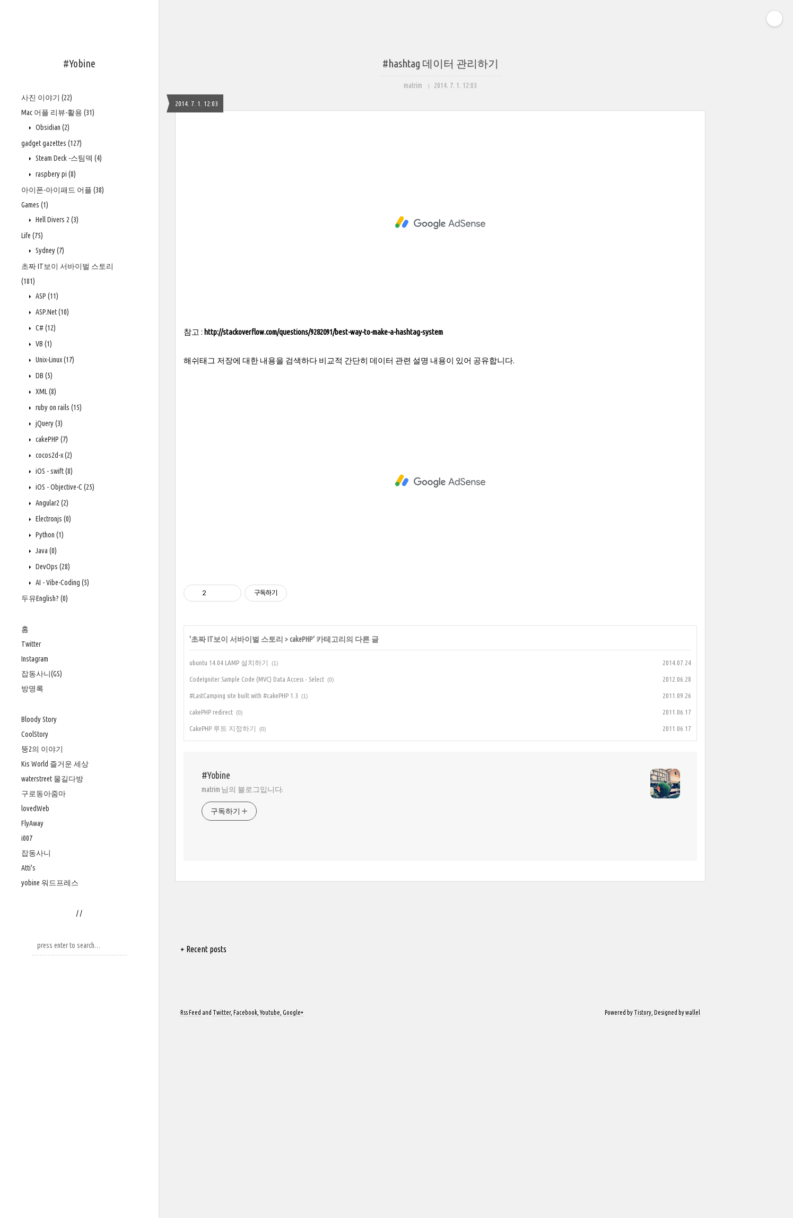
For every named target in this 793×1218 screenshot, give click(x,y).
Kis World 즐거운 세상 (55, 764)
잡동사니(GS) (41, 673)
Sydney (49, 250)
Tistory (642, 1203)
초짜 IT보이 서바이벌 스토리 (237, 830)
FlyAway (32, 823)
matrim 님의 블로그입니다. (242, 980)
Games (34, 205)
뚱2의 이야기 (42, 749)
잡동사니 (36, 853)
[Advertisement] (440, 238)
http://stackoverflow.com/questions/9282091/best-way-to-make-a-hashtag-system (323, 522)
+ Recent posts (203, 1140)
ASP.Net (51, 312)
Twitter (31, 644)
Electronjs (52, 519)
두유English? (44, 598)
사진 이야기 (46, 97)
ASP (46, 296)
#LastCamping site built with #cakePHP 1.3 (243, 886)
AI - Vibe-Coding (61, 582)
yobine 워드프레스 (50, 882)
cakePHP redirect (211, 903)
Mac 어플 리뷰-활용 (57, 112)
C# (45, 328)
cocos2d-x (53, 455)
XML (45, 391)
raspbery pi (55, 174)
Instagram (34, 659)
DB (43, 375)
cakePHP (51, 439)
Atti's (28, 868)
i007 (26, 838)
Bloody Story (39, 719)
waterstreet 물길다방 (52, 779)
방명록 (32, 688)
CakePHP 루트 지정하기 (222, 919)
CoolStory (34, 734)
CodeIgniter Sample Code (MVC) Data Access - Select (256, 870)
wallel (692, 1203)
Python (49, 534)
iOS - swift (53, 471)
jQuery (48, 423)
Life (32, 235)
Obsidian (51, 127)
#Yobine (79, 63)
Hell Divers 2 (56, 219)
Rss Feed (190, 1203)
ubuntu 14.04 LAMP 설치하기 (228, 853)
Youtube (270, 1203)
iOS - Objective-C (64, 487)
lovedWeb (35, 808)
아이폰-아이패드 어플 (62, 190)
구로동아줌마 (43, 793)
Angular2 (51, 503)
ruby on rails (58, 407)
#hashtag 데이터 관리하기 (440, 63)
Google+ (293, 1203)
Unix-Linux (54, 359)
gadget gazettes (51, 143)
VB (43, 344)
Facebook (245, 1203)
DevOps (52, 566)
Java (45, 550)
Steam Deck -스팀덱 (68, 158)
